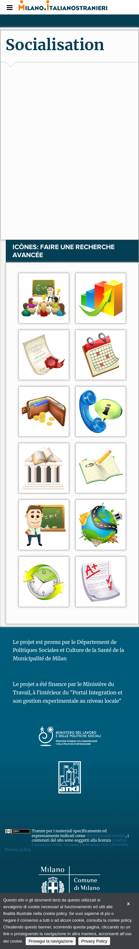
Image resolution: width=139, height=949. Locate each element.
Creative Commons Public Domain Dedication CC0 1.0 (79, 842)
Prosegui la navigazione (51, 941)
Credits (121, 844)
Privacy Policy (94, 941)
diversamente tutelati (106, 835)
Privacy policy (18, 849)
